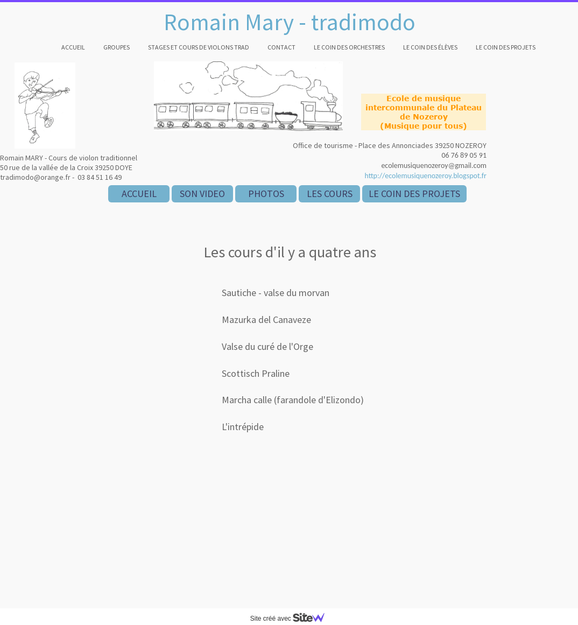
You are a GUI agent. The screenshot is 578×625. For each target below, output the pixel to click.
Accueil (73, 47)
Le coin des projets (505, 47)
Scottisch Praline (256, 373)
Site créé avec (291, 618)
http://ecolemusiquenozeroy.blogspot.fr (425, 175)
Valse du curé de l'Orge (267, 346)
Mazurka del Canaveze (266, 319)
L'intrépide (243, 426)
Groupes (116, 47)
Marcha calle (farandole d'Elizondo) (293, 400)
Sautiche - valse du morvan (275, 292)
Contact (281, 47)
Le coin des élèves (430, 47)
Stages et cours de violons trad (198, 47)
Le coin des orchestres (349, 47)
